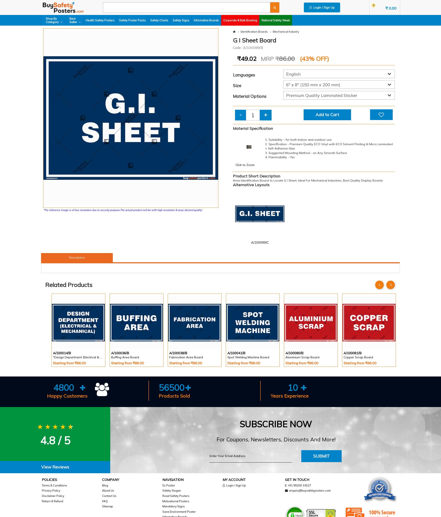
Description (77, 257)
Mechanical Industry (286, 31)
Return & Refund (52, 501)
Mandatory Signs (173, 506)
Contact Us (109, 496)
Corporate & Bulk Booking (240, 20)
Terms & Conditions (54, 485)
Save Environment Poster (179, 511)
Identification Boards (254, 31)
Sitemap (107, 506)
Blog (105, 485)
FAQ (105, 501)
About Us (108, 490)
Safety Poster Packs (132, 20)
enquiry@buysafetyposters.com (310, 490)
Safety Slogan (171, 490)
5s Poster (168, 485)
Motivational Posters (175, 501)
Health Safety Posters (100, 20)
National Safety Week (276, 20)
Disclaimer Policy (53, 496)
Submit (321, 456)
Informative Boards (206, 20)
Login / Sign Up (322, 7)
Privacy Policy (51, 490)
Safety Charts (159, 20)
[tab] (55, 467)
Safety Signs (181, 20)
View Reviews (55, 467)
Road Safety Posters (176, 496)
